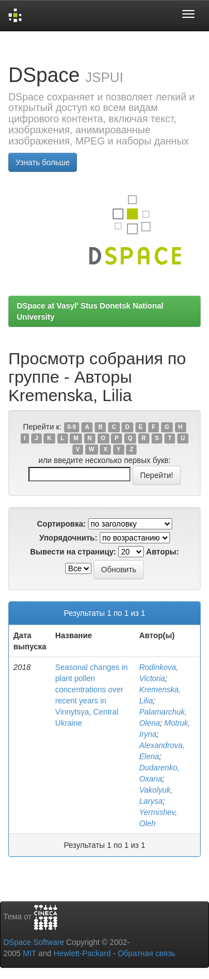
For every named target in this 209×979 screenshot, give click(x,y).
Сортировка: (61, 523)
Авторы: (162, 551)
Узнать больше (43, 162)
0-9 (71, 427)
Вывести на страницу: (73, 551)
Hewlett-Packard (82, 953)
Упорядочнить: (68, 537)
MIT (29, 953)
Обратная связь (146, 953)
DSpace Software (33, 942)
